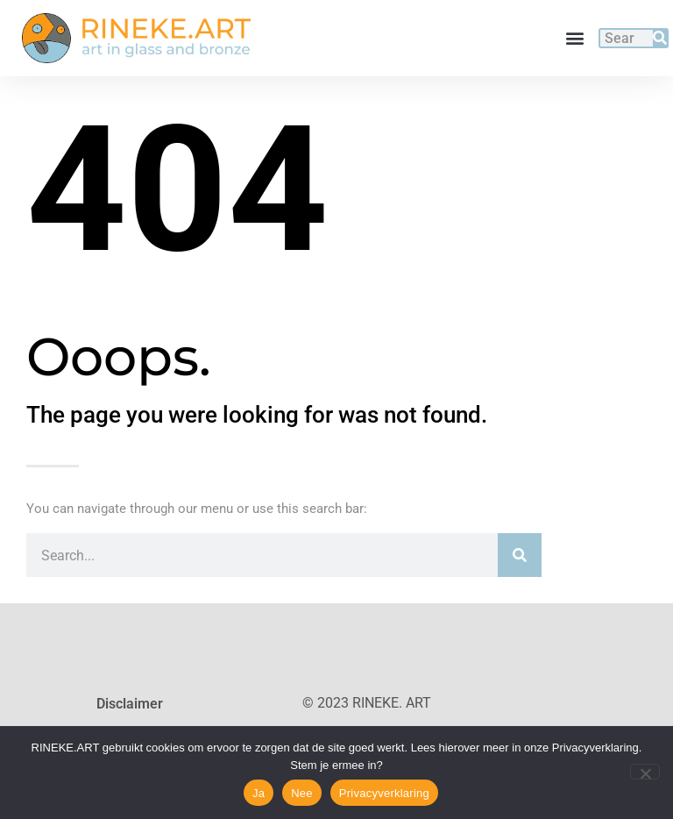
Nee (302, 793)
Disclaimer (129, 703)
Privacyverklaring (384, 793)
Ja (258, 793)
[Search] (660, 38)
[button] (575, 38)
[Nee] (645, 772)
